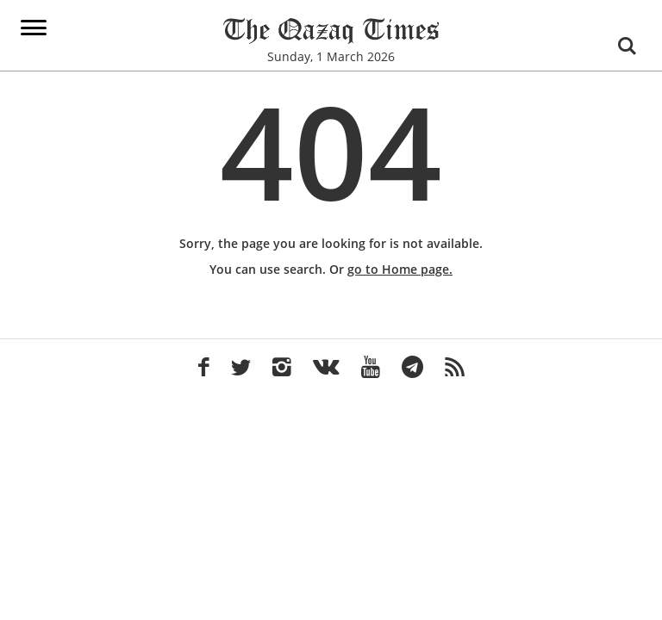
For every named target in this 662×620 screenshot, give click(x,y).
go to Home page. (400, 269)
